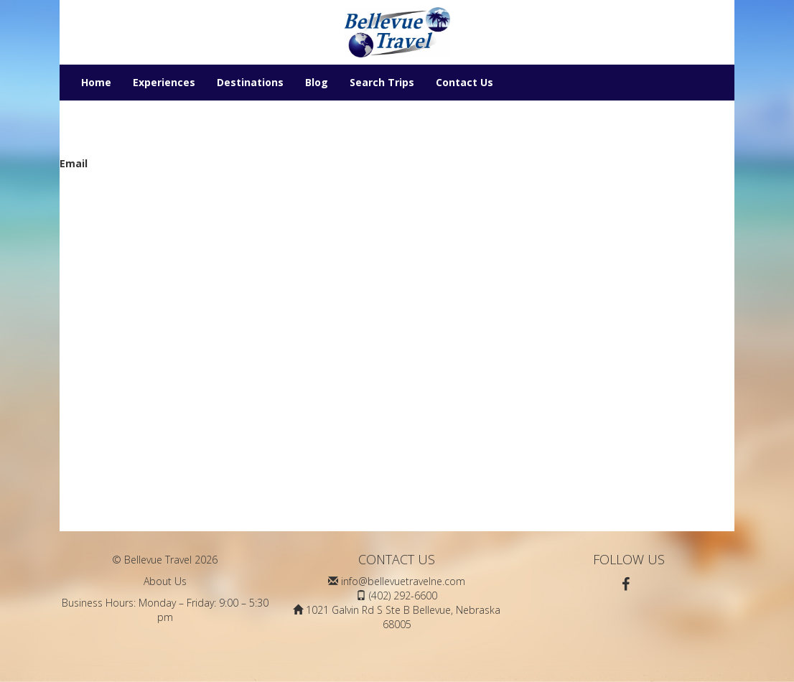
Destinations (250, 82)
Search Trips (382, 82)
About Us (165, 581)
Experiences (164, 82)
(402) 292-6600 (403, 595)
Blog (316, 82)
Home (96, 82)
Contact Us (464, 82)
